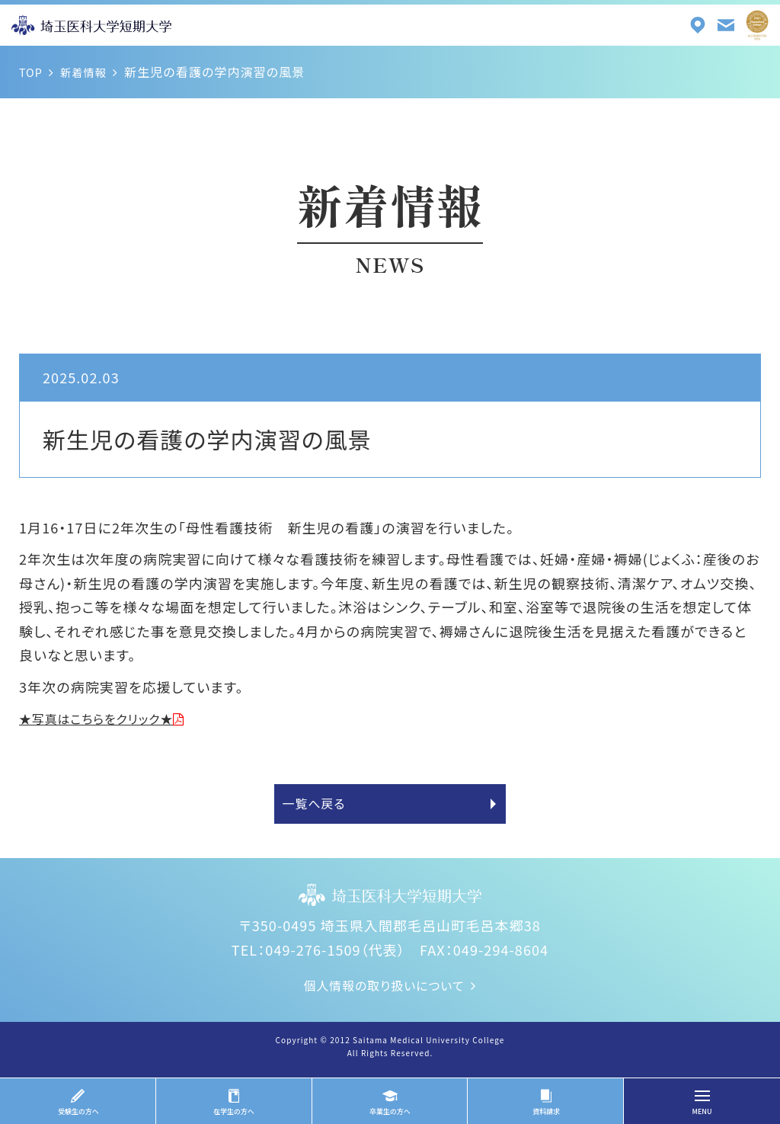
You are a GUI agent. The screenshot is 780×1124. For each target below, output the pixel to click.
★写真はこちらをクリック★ (106, 718)
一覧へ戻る (319, 808)
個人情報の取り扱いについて (384, 992)
